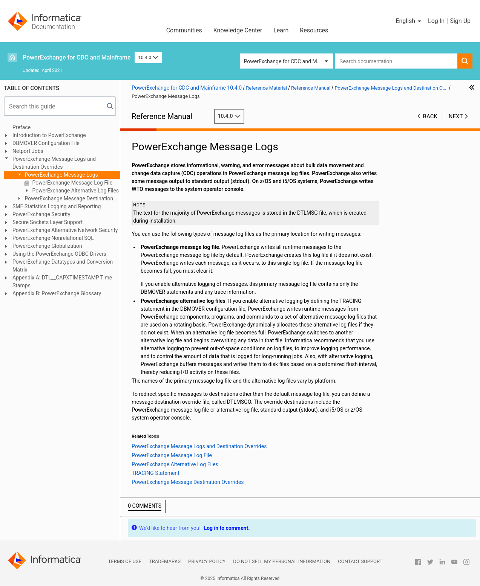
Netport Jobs (27, 151)
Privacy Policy (206, 561)
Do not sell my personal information (281, 561)
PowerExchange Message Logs (60, 175)
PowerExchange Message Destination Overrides (64, 199)
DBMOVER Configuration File (46, 143)
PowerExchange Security (41, 214)
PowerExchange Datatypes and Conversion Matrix (62, 266)
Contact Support (360, 561)
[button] (409, 21)
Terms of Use (124, 561)
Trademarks (165, 561)
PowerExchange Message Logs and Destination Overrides (54, 163)
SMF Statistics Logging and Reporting (56, 206)
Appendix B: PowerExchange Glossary (56, 293)
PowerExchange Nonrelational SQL (53, 238)
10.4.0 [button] (148, 57)
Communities (184, 30)
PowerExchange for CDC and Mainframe (77, 57)
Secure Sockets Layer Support (47, 222)
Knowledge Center (237, 30)
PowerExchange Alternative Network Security (65, 230)
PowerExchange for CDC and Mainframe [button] (288, 61)
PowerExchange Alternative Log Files (75, 191)
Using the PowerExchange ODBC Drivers (59, 254)
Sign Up (460, 20)
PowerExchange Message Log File (71, 183)
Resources (314, 30)
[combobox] (396, 61)
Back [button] (430, 116)
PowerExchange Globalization (47, 246)
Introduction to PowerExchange (49, 135)
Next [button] (456, 116)
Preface (21, 127)
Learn (280, 30)
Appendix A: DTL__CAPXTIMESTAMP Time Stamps (62, 281)
